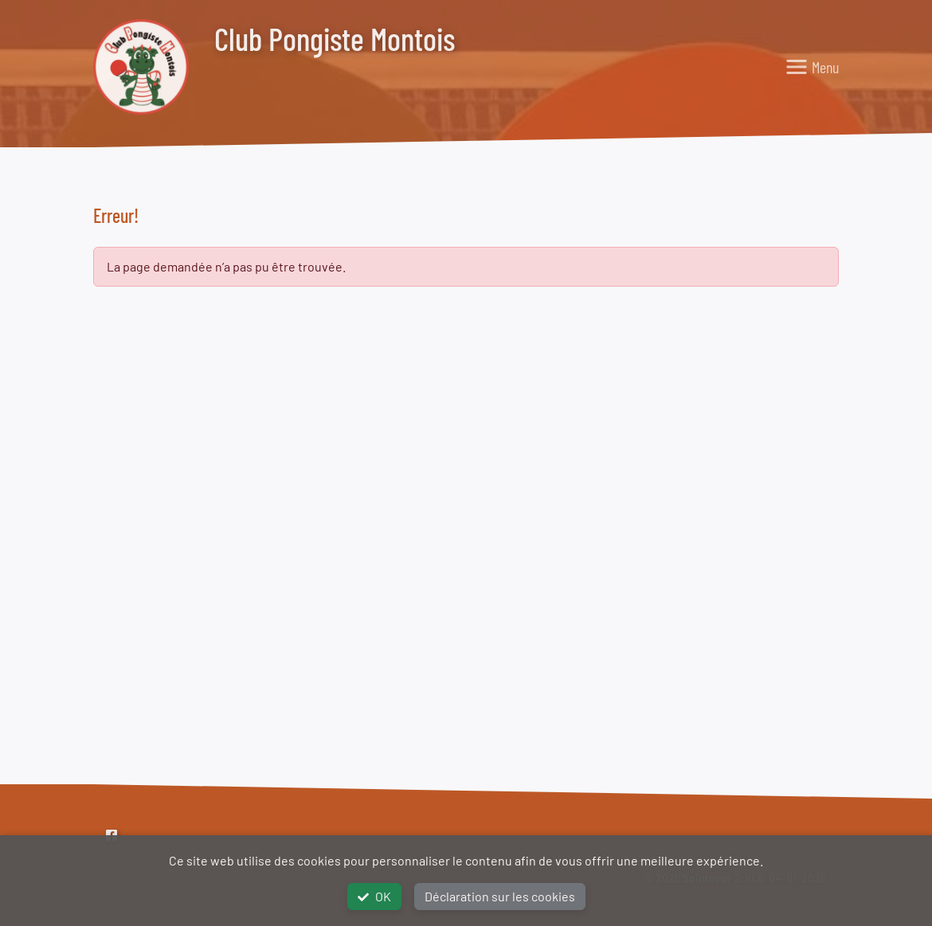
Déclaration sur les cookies (500, 896)
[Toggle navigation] (812, 67)
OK (374, 896)
